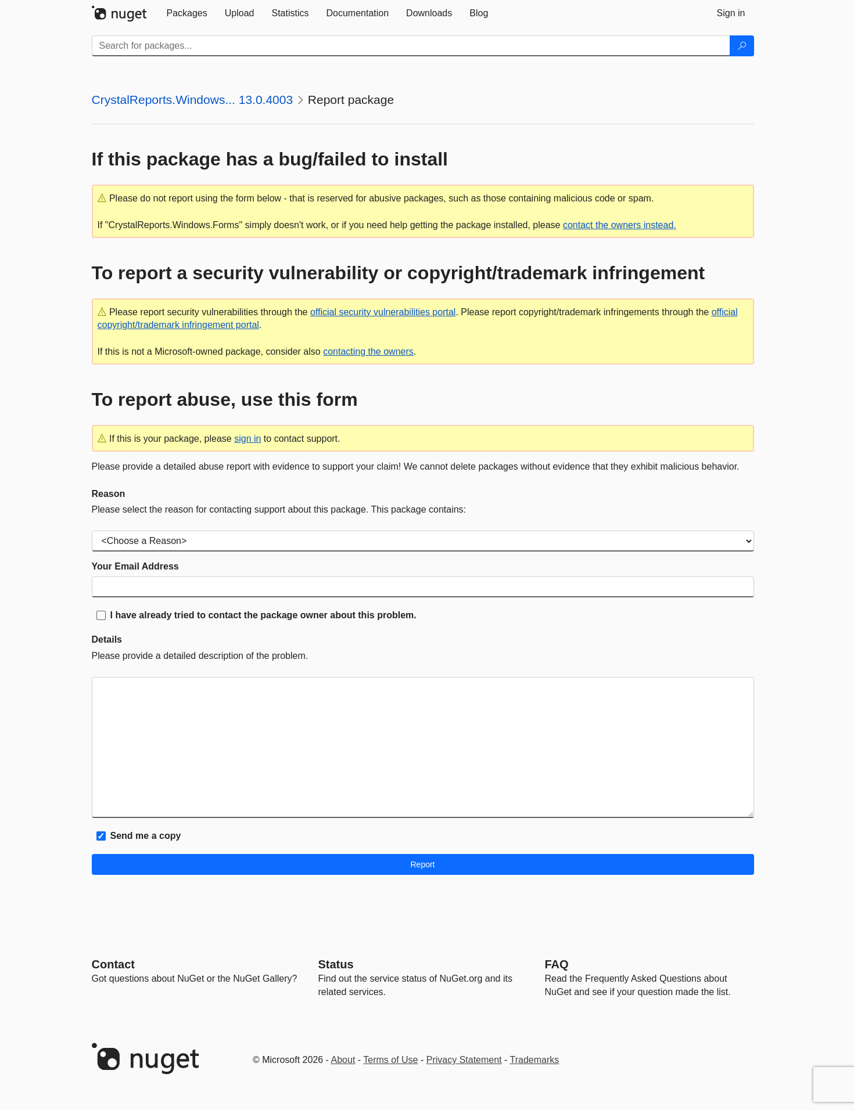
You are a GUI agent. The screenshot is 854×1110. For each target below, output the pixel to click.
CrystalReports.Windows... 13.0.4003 (192, 99)
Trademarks (534, 1060)
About (343, 1060)
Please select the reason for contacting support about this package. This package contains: (279, 509)
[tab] (187, 13)
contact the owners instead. (619, 225)
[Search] (742, 45)
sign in (247, 439)
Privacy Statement (464, 1060)
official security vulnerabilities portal (382, 312)
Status (336, 964)
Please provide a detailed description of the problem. (200, 656)
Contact (113, 964)
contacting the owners (368, 351)
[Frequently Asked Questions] (557, 964)
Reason (108, 494)
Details (107, 639)
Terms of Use (390, 1060)
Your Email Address (135, 566)
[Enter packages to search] (411, 45)
